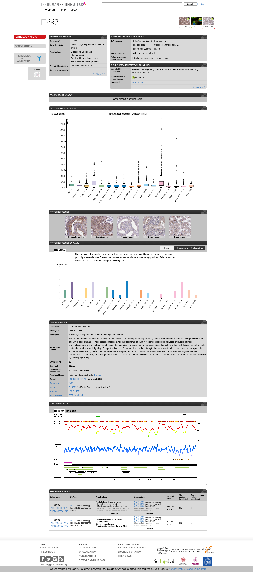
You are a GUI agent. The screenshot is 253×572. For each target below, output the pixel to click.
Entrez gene (55, 383)
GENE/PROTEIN (23, 46)
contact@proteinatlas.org (53, 564)
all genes (97, 375)
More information (177, 569)
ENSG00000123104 (78, 379)
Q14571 (72, 387)
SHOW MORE (99, 74)
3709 (71, 383)
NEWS (74, 10)
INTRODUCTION (87, 547)
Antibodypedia (56, 395)
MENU (50, 10)
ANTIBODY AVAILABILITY (132, 547)
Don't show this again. (196, 569)
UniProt (53, 387)
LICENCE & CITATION (129, 552)
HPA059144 (137, 82)
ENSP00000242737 (59, 523)
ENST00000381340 (59, 511)
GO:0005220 (139, 506)
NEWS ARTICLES (49, 547)
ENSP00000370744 (59, 508)
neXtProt (53, 391)
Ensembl (53, 379)
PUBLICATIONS (87, 556)
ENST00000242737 (59, 526)
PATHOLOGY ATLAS (26, 36)
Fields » (201, 4)
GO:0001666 (139, 502)
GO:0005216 (139, 504)
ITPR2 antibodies (77, 395)
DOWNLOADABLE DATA (92, 560)
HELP (63, 10)
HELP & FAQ (125, 556)
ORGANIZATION (87, 552)
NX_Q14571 (74, 391)
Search (190, 4)
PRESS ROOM (47, 552)
